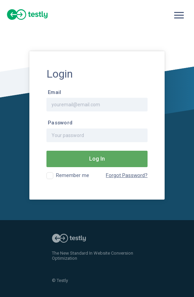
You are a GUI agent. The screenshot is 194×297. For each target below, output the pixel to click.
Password (60, 123)
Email (54, 92)
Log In (97, 159)
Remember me (72, 175)
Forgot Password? (127, 175)
